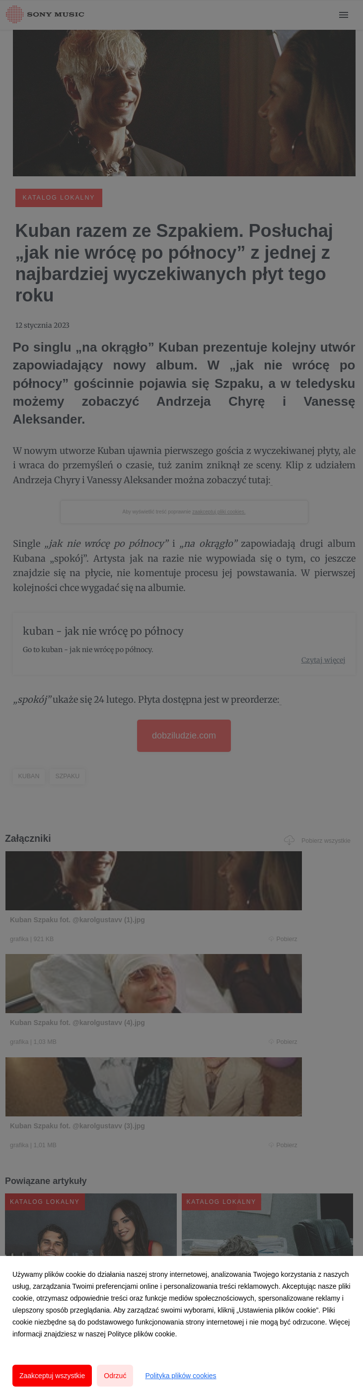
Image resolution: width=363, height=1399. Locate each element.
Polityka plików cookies (180, 1376)
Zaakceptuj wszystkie (52, 1376)
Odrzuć (115, 1376)
